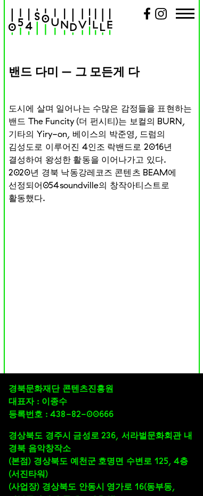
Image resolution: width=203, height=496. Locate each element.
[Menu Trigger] (185, 14)
